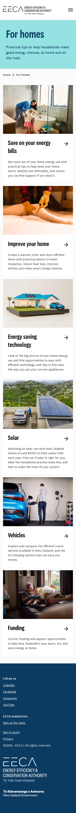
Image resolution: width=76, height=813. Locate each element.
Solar (13, 438)
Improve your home (28, 244)
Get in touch (11, 732)
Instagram (10, 698)
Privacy (8, 739)
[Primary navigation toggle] (70, 10)
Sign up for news (14, 723)
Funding (16, 628)
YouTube (9, 705)
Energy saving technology (22, 341)
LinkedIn (9, 685)
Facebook (9, 692)
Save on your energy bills (29, 147)
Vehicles (16, 535)
